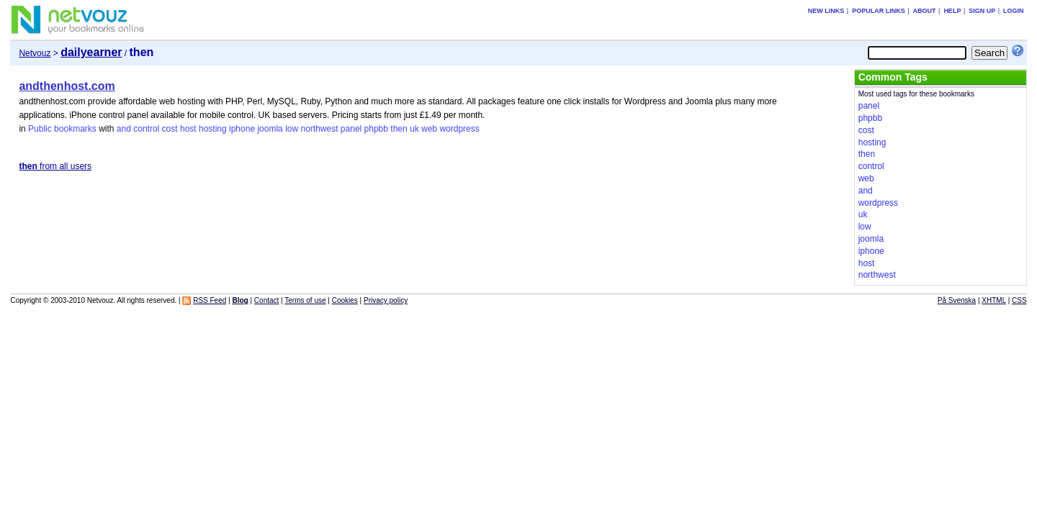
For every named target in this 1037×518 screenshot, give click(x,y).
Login (1013, 10)
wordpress (459, 129)
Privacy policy (386, 300)
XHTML (994, 300)
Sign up (982, 10)
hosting (213, 129)
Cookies (345, 300)
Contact (266, 300)
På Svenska (957, 300)
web (429, 129)
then (398, 129)
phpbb (376, 129)
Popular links (878, 10)
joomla (269, 129)
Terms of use (305, 300)
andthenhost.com (67, 86)
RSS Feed (209, 300)
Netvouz (34, 53)
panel (351, 129)
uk (414, 129)
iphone (242, 129)
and (124, 129)
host (188, 129)
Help (952, 10)
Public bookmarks (62, 129)
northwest (319, 129)
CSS (1019, 300)
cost (170, 129)
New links (826, 10)
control (146, 129)
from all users (55, 166)
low (291, 129)
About (924, 10)
